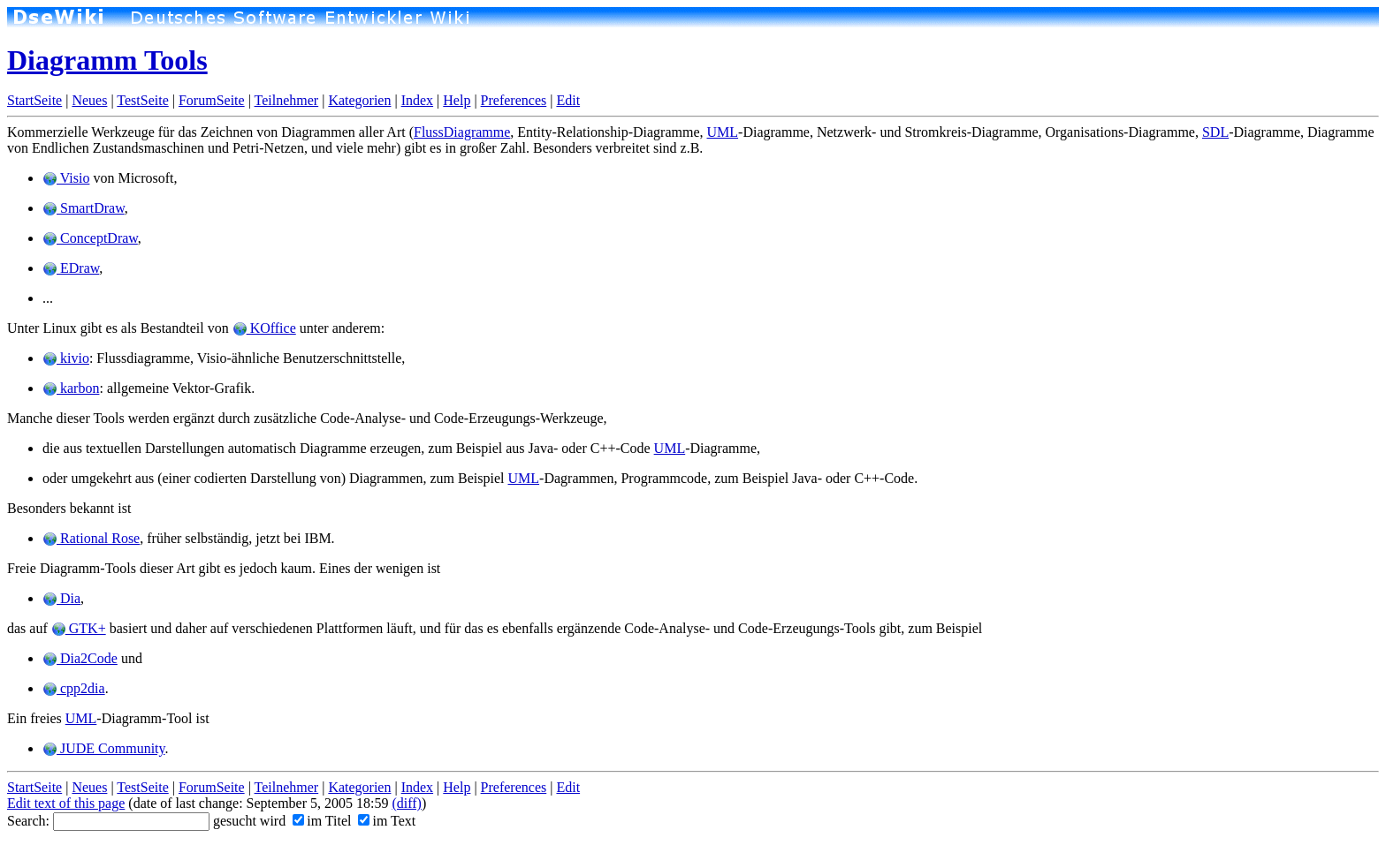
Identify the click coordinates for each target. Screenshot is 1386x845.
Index (417, 100)
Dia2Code (80, 658)
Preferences (514, 100)
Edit (568, 100)
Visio (65, 177)
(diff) (406, 803)
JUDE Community (103, 748)
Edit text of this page (66, 803)
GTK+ (78, 628)
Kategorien (359, 100)
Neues (89, 100)
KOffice (264, 328)
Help (456, 100)
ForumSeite (212, 100)
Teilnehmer (287, 100)
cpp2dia (73, 688)
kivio (65, 358)
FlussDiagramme (462, 132)
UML (723, 132)
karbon (70, 388)
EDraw (70, 267)
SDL (1215, 132)
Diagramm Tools (107, 60)
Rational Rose (91, 538)
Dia (61, 598)
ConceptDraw (90, 237)
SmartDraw (83, 207)
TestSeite (142, 100)
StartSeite (34, 100)
